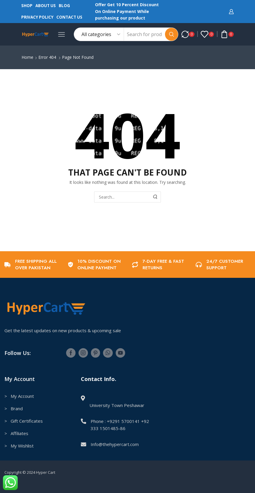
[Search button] (171, 34)
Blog (64, 5)
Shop (26, 5)
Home (27, 57)
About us (45, 5)
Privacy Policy (37, 17)
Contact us (69, 17)
